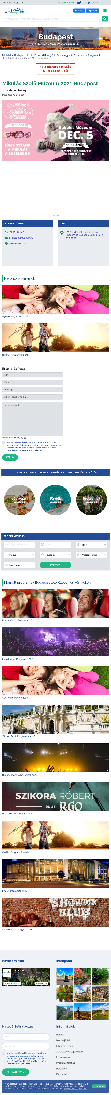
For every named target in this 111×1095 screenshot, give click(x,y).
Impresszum (63, 1057)
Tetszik (12, 984)
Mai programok (66, 2)
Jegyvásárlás (100, 2)
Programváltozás (65, 1063)
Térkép (83, 2)
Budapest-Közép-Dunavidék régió (33, 55)
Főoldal (6, 55)
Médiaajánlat (63, 1040)
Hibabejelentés (64, 1046)
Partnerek (61, 1068)
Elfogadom (99, 1086)
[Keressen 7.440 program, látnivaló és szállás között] (52, 18)
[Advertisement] (55, 197)
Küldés (10, 457)
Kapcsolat (61, 1074)
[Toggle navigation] (105, 11)
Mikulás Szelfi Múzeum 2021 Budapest (54, 83)
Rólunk (60, 1034)
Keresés (55, 565)
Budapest (79, 55)
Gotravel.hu (18, 970)
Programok (94, 55)
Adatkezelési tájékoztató (70, 1051)
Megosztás (41, 984)
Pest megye (63, 55)
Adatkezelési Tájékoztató (31, 450)
